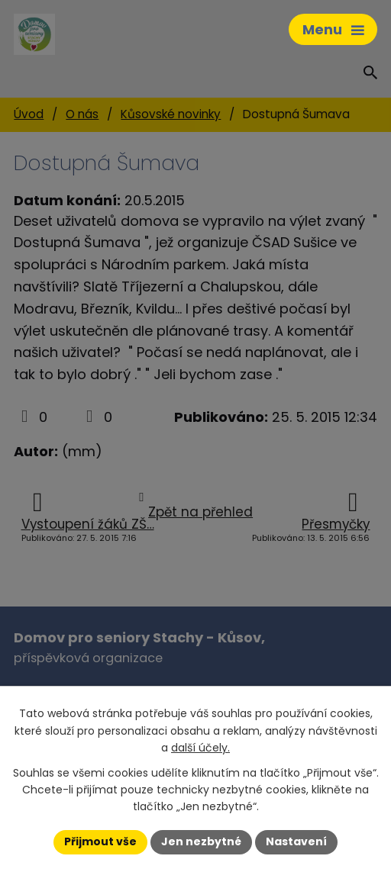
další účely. (200, 747)
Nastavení (296, 841)
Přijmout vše (100, 841)
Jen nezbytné (201, 841)
